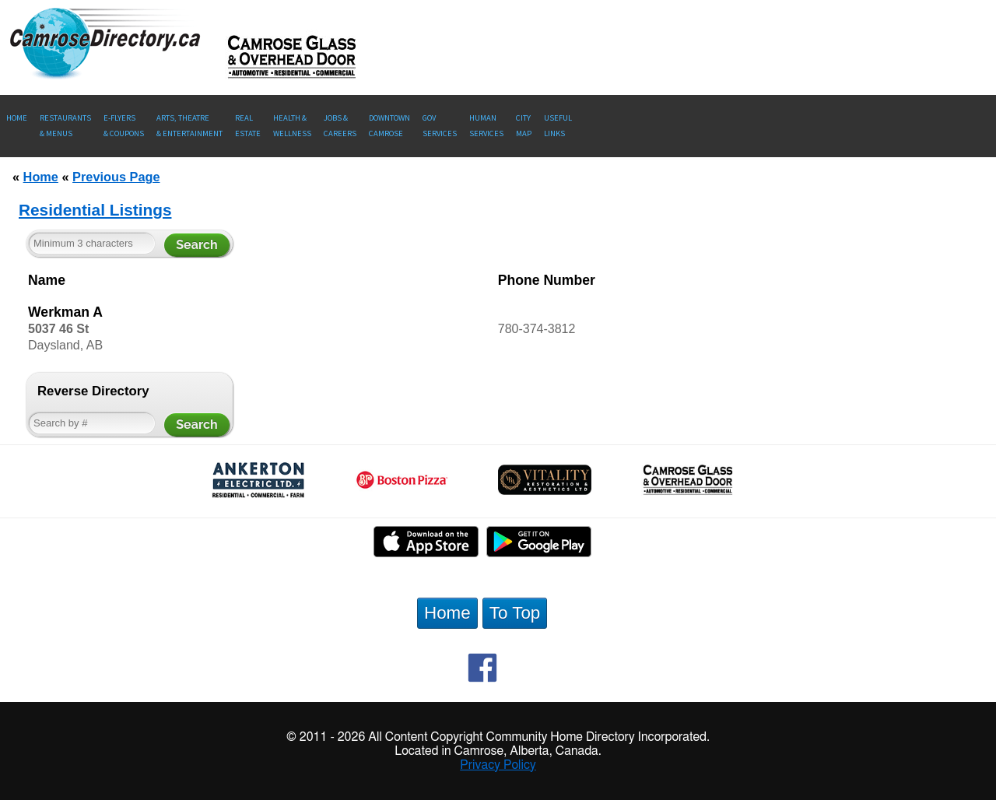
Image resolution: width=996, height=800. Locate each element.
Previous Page (116, 177)
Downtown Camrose (389, 126)
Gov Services (440, 126)
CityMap (523, 126)
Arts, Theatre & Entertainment (189, 126)
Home (16, 118)
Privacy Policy (498, 765)
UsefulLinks (558, 126)
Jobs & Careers (340, 126)
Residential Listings (95, 210)
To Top (515, 613)
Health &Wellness (292, 126)
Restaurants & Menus (65, 126)
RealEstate (248, 126)
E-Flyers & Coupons (123, 126)
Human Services (486, 126)
